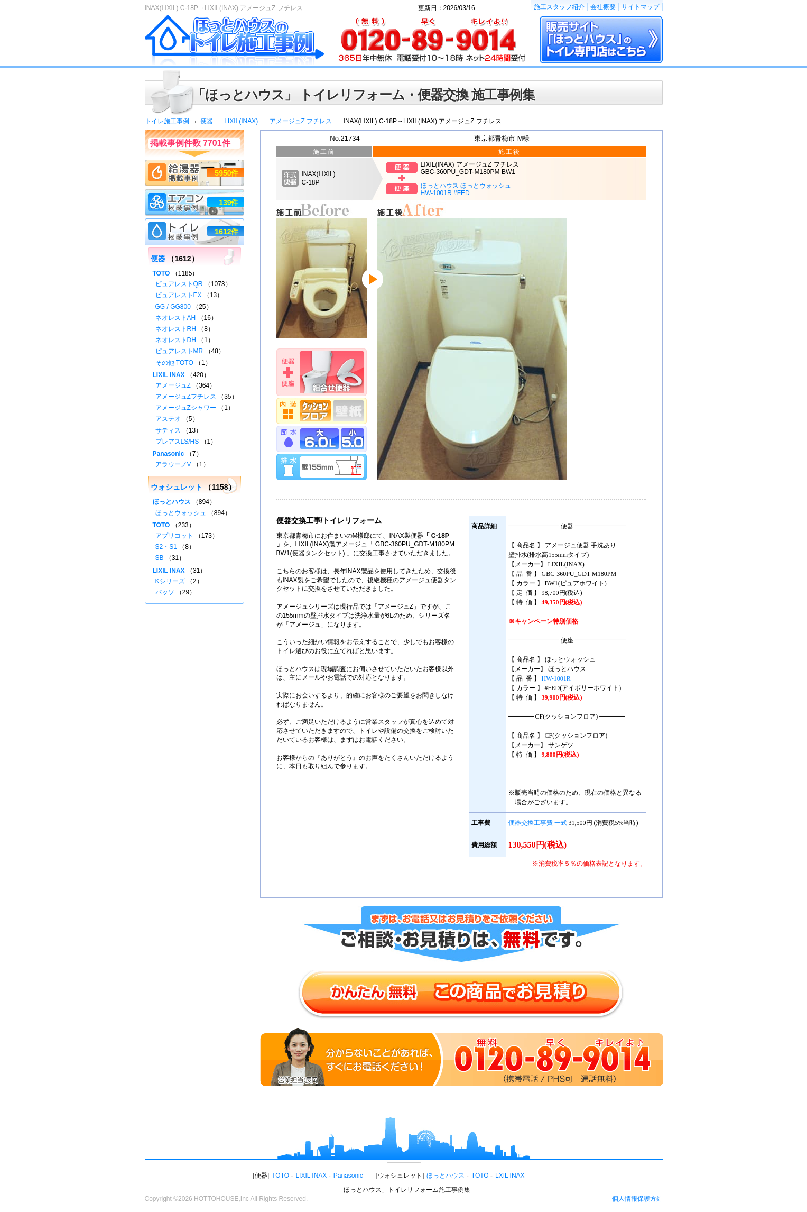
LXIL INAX (510, 1175)
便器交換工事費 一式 (537, 823)
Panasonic (168, 453)
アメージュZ (173, 385)
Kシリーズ (170, 581)
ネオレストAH (175, 318)
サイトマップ (641, 7)
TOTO (161, 273)
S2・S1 (166, 546)
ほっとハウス (172, 502)
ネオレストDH (175, 340)
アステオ (168, 419)
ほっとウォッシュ (180, 513)
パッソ (164, 592)
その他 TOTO (174, 362)
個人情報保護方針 (637, 1198)
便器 (158, 258)
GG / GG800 (173, 306)
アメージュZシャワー (185, 407)
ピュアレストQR (179, 284)
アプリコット (174, 535)
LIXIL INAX (169, 375)
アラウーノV (173, 464)
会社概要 (603, 7)
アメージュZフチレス (185, 396)
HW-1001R (556, 678)
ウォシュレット (176, 487)
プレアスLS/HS (177, 441)
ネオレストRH (175, 329)
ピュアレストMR (179, 351)
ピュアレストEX (178, 295)
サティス (168, 430)
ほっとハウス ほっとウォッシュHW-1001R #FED (466, 189)
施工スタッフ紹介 (559, 7)
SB (159, 558)
